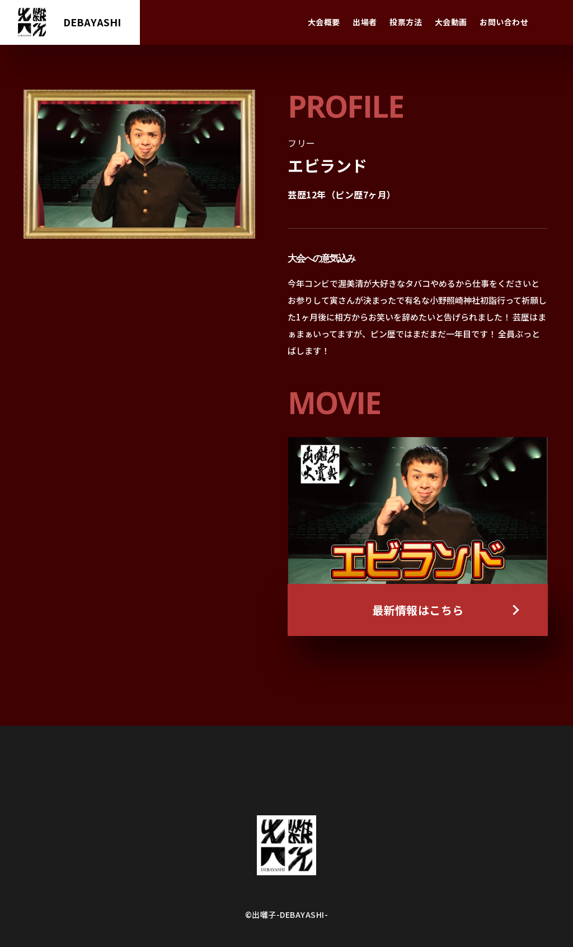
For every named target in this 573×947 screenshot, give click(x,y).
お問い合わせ (504, 21)
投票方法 (405, 21)
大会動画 (451, 21)
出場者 (365, 21)
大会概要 (324, 21)
